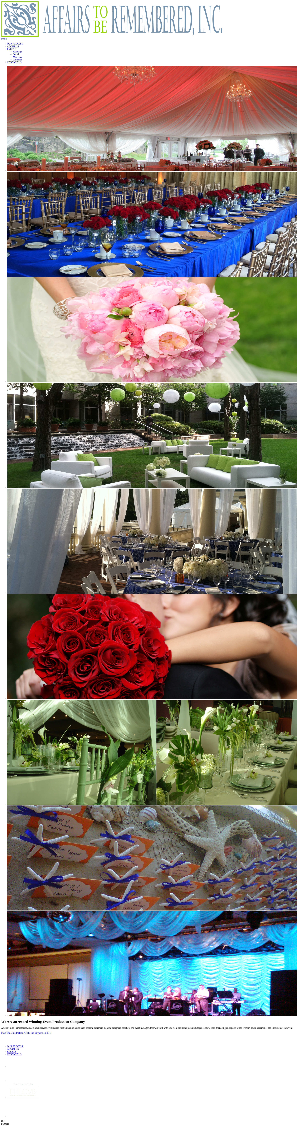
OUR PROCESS (15, 43)
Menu (4, 38)
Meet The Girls (8, 1033)
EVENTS (11, 49)
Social (16, 54)
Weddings (17, 51)
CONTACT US (14, 62)
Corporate (17, 59)
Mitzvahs (17, 57)
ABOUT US (13, 46)
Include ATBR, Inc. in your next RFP (33, 1033)
